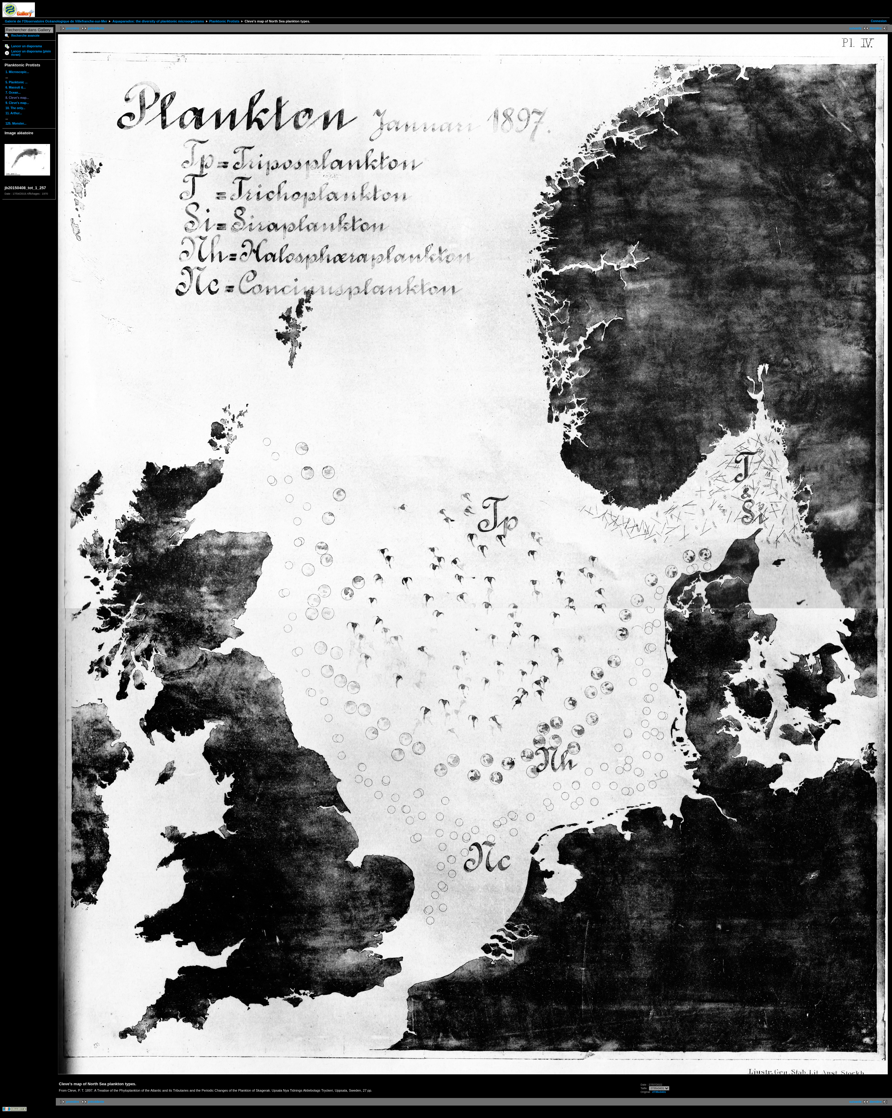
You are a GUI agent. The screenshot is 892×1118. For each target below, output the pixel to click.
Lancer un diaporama (26, 46)
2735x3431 (659, 1091)
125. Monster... (15, 123)
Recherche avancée (25, 35)
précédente (96, 28)
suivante (855, 28)
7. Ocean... (13, 92)
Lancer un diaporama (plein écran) (31, 53)
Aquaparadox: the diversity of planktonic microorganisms (158, 21)
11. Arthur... (13, 113)
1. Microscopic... (17, 72)
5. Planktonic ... (16, 82)
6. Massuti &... (15, 87)
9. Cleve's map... (17, 103)
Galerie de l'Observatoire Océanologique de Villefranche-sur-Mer (56, 21)
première (72, 28)
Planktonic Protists (224, 21)
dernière (876, 28)
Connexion (879, 21)
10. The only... (15, 108)
